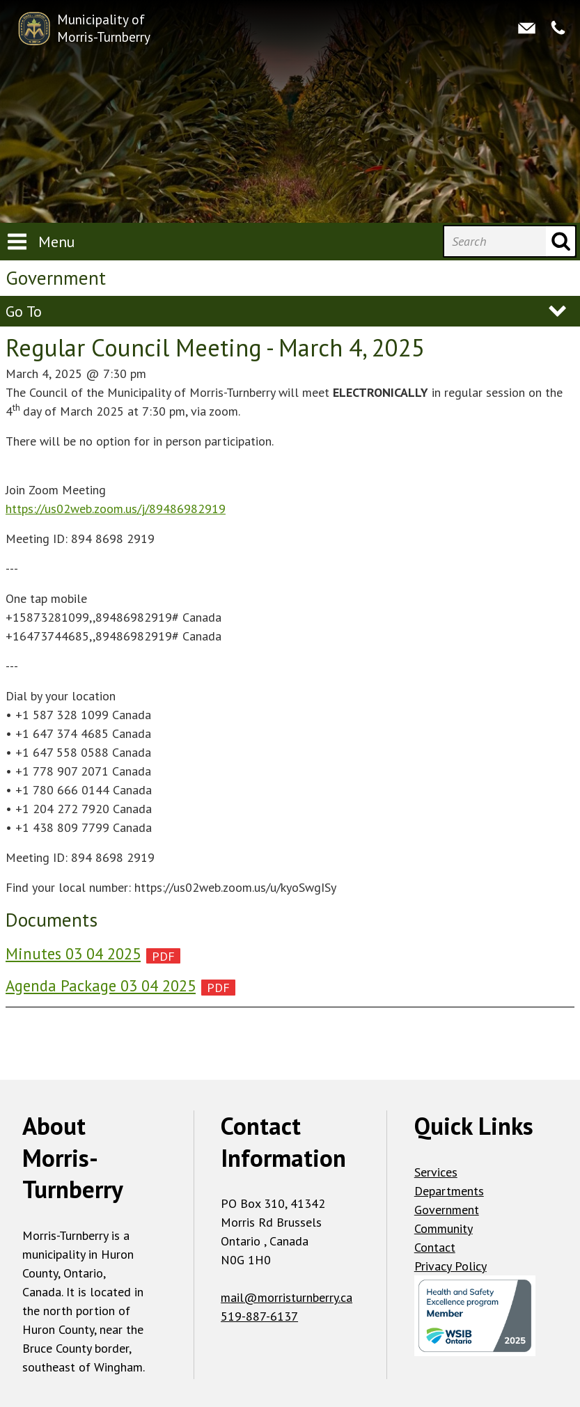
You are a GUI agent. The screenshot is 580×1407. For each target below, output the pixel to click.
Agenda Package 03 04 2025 (101, 985)
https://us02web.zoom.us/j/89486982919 (116, 509)
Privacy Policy (450, 1266)
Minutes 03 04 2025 (73, 953)
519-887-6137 (259, 1316)
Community (443, 1228)
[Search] (495, 241)
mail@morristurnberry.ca (286, 1297)
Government (446, 1210)
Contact (434, 1247)
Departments (449, 1191)
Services (435, 1172)
